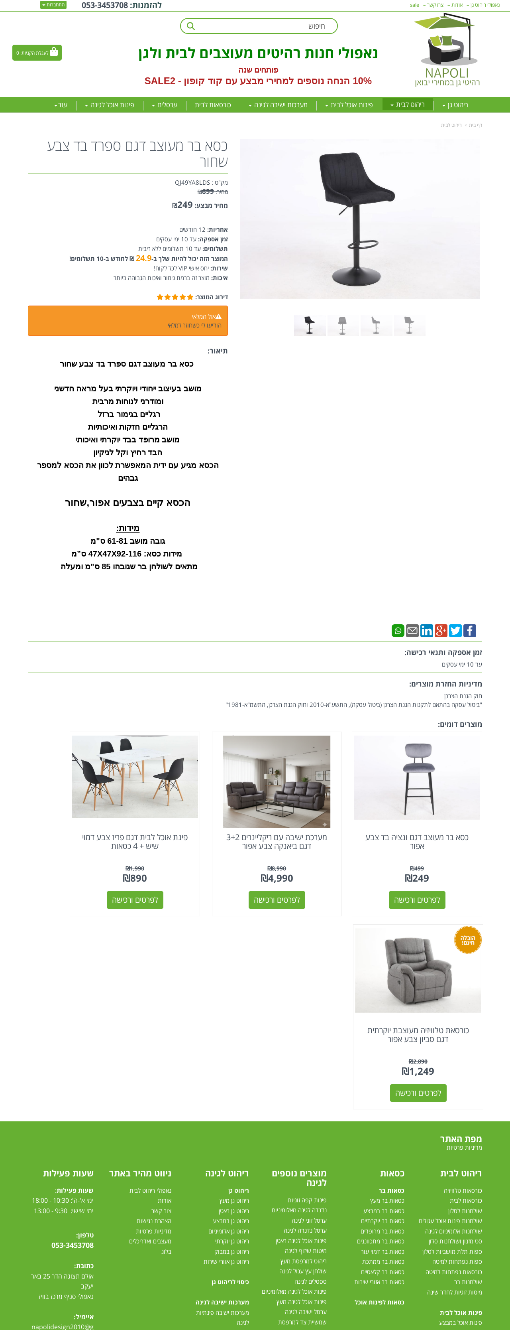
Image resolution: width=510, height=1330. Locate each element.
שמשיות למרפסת (306, 1181)
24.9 (143, 258)
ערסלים (318, 1161)
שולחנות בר (468, 1069)
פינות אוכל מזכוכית (460, 1121)
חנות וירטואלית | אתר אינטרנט (205, 1323)
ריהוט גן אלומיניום (228, 1019)
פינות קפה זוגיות (307, 988)
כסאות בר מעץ (387, 988)
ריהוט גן (238, 978)
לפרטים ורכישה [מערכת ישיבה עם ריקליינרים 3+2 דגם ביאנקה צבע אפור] (313, 880)
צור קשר (161, 998)
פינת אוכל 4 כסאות (459, 1151)
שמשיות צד (313, 1191)
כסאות (392, 960)
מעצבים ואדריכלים (149, 1029)
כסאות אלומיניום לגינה (301, 1130)
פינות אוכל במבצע (460, 1110)
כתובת (85, 1053)
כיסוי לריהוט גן (230, 1069)
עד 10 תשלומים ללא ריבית (169, 249)
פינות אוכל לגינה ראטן (301, 1028)
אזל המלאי (204, 316)
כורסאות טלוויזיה (463, 978)
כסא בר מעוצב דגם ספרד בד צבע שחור (137, 153)
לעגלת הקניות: (34, 52)
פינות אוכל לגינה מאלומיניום (294, 1079)
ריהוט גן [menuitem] (455, 104)
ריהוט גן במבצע (231, 1008)
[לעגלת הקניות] (37, 53)
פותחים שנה (258, 69)
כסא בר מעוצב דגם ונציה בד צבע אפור (430, 822)
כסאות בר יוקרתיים (382, 1008)
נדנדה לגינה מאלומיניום (299, 998)
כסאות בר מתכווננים (379, 1029)
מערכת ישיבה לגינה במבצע (217, 1171)
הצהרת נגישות (154, 1008)
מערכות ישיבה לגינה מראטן (217, 1141)
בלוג (166, 1039)
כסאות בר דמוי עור (382, 1039)
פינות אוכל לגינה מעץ (302, 1089)
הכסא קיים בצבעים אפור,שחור (127, 502)
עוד (60, 104)
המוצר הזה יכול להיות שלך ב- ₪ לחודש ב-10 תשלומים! (148, 258)
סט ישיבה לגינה (229, 1202)
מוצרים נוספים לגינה (299, 965)
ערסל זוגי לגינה (309, 1008)
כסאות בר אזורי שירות (379, 1069)
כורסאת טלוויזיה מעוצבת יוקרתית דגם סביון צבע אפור (80, 822)
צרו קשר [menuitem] (435, 4)
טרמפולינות (313, 1212)
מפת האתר (461, 926)
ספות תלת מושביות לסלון (452, 1039)
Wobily (280, 1323)
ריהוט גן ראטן (234, 998)
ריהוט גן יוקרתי (232, 1029)
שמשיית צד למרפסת (302, 1110)
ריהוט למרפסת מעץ (303, 1049)
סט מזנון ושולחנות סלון (455, 1029)
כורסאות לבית (466, 988)
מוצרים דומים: (460, 724)
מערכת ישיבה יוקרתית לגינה (216, 1182)
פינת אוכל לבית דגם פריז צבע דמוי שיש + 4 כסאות (196, 822)
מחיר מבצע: (211, 205)
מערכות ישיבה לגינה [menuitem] (278, 104)
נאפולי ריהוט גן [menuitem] (485, 4)
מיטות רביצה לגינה (227, 1212)
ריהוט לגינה (227, 960)
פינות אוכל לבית (461, 1100)
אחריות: (217, 229)
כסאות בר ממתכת (382, 1049)
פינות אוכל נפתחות (459, 1161)
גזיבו (322, 1202)
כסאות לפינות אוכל (379, 1090)
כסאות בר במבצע (383, 998)
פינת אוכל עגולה (462, 1141)
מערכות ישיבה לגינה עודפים (216, 1192)
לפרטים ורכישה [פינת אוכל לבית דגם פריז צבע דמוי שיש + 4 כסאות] (197, 880)
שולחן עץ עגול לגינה (303, 1059)
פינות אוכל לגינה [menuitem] (109, 104)
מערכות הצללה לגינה (302, 1171)
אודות (164, 988)
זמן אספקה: (212, 239)
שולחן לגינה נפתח (305, 1150)
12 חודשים (192, 229)
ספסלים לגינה (310, 1069)
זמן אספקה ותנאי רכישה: (443, 652)
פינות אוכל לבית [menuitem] (349, 104)
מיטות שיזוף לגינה (306, 1039)
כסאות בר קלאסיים (382, 1060)
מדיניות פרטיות (153, 1019)
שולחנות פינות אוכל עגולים (450, 1008)
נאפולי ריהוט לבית (150, 978)
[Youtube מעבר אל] (70, 1139)
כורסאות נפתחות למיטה (454, 1060)
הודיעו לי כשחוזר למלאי (195, 325)
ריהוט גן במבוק (231, 1039)
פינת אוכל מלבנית (461, 1131)
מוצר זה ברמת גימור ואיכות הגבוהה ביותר (162, 278)
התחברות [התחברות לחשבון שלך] (53, 4)
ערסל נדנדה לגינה (305, 1018)
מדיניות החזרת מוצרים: (445, 684)
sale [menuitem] (414, 4)
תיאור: (218, 350)
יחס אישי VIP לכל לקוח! (181, 268)
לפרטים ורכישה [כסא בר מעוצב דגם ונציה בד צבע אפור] (430, 880)
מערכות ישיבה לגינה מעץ (219, 1161)
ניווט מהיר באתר (140, 960)
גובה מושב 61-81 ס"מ (127, 541)
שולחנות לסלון (465, 998)
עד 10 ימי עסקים (176, 239)
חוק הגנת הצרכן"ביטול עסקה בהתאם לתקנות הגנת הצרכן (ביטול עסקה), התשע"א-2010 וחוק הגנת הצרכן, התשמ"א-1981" (354, 700)
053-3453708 (72, 1033)
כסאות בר (391, 978)
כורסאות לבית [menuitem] (213, 104)
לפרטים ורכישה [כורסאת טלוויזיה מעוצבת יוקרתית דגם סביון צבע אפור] (80, 880)
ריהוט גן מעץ (234, 988)
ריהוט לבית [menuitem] (407, 104)
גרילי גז (319, 1120)
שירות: (218, 268)
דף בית (475, 125)
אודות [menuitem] (457, 4)
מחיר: (213, 191)
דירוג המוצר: (211, 297)
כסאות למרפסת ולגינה (300, 1141)
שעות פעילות (68, 960)
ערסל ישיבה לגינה (306, 1100)
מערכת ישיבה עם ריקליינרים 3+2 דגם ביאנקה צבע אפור (313, 822)
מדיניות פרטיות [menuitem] (464, 935)
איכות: (219, 278)
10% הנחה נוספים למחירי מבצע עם (298, 80)
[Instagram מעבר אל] (54, 1139)
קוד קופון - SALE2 (183, 80)
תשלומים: (214, 249)
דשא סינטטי (313, 1222)
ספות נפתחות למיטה (457, 1049)
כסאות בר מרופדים (381, 1019)
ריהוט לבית (451, 125)
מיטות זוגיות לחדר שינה (454, 1080)
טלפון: (85, 1022)
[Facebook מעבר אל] (85, 1139)
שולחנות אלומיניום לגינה (453, 1019)
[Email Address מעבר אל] (39, 1139)
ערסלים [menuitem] (164, 104)
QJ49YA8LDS (192, 182)
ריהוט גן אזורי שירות (226, 1049)
